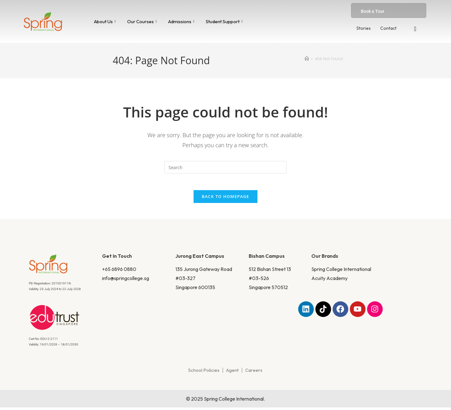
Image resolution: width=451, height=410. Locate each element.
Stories (363, 28)
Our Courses (142, 21)
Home (131, 98)
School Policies (204, 373)
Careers (253, 373)
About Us (105, 21)
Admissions (181, 21)
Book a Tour (372, 11)
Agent (232, 373)
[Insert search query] (225, 167)
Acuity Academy (329, 281)
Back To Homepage (225, 199)
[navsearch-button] (415, 29)
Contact (388, 28)
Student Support (224, 21)
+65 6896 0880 (119, 271)
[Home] (307, 58)
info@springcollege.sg (125, 281)
